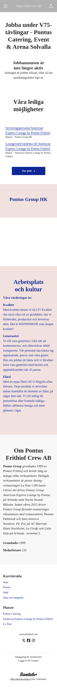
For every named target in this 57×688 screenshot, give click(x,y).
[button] (51, 6)
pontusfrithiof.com (28, 634)
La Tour (7, 623)
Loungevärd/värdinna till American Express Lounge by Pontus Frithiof (28, 146)
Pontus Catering (12, 613)
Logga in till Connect (28, 660)
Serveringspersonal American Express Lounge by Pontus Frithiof (28, 130)
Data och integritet (13, 597)
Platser (6, 587)
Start (5, 582)
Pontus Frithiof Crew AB (28, 6)
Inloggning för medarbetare (28, 657)
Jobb (5, 592)
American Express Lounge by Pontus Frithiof (28, 618)
